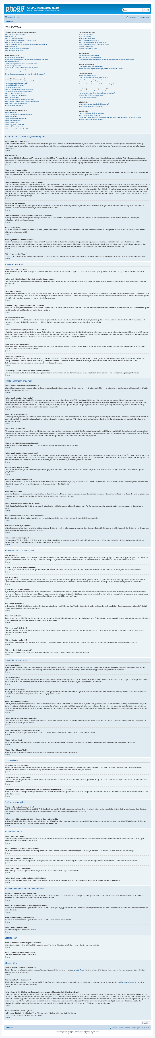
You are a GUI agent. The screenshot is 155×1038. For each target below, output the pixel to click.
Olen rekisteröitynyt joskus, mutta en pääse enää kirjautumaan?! (26, 44)
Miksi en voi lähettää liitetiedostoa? (16, 95)
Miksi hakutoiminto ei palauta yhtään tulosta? (93, 78)
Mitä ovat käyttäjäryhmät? (87, 38)
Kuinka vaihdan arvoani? (13, 72)
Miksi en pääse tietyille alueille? (15, 93)
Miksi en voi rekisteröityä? (13, 42)
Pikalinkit (10, 17)
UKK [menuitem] (18, 17)
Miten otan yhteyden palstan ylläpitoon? (92, 119)
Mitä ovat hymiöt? (10, 116)
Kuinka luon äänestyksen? (13, 87)
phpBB (76, 1031)
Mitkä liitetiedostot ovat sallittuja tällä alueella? (94, 104)
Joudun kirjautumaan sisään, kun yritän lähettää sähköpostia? (25, 74)
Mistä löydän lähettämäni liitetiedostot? (91, 106)
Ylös (8, 150)
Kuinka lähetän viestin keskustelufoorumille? (19, 81)
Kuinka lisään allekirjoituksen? (15, 85)
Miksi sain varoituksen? (12, 97)
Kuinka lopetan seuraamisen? (88, 97)
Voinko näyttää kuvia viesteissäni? (16, 118)
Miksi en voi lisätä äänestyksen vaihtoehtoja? (19, 89)
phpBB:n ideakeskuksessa (126, 982)
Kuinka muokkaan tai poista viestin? (16, 83)
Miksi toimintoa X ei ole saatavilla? (90, 115)
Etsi (144, 10)
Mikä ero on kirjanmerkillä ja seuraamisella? (93, 91)
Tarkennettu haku (148, 10)
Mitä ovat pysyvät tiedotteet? (14, 125)
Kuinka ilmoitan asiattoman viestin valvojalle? (19, 99)
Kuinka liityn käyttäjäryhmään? (89, 40)
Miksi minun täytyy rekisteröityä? (15, 34)
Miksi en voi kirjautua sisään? (14, 38)
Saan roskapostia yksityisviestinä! (90, 57)
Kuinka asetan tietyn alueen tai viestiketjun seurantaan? (97, 93)
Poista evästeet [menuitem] (125, 1028)
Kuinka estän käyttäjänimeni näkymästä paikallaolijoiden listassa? (26, 59)
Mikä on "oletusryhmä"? (86, 46)
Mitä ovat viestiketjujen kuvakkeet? (16, 129)
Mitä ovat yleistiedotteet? (13, 120)
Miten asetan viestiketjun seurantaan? (91, 95)
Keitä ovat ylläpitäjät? (86, 34)
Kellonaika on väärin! (12, 61)
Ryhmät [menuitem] (114, 1028)
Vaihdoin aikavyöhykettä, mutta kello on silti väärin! (21, 64)
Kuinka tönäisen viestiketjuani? (15, 105)
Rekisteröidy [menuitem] (133, 17)
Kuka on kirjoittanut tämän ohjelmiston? (91, 113)
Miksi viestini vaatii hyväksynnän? (16, 103)
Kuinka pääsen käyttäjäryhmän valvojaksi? (92, 42)
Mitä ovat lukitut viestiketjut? (14, 127)
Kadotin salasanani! (11, 46)
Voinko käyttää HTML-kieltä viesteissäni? (18, 114)
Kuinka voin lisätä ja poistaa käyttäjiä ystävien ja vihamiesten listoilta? (101, 68)
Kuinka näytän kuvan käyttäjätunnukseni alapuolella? (22, 68)
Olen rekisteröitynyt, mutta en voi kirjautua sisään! (21, 40)
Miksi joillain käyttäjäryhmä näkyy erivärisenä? (94, 44)
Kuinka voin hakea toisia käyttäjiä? (90, 82)
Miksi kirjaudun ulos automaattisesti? (17, 48)
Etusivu (10, 1028)
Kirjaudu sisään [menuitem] (145, 17)
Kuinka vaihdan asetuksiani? (14, 57)
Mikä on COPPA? (10, 36)
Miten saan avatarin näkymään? (15, 70)
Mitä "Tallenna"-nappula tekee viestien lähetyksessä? (22, 101)
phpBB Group (79, 970)
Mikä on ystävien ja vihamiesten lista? (91, 66)
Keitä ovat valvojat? (85, 36)
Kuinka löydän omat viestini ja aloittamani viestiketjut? (96, 84)
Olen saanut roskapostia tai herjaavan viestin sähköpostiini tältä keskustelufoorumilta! (106, 59)
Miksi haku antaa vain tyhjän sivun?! (90, 80)
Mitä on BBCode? (10, 112)
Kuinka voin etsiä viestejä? (87, 76)
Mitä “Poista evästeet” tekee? (14, 50)
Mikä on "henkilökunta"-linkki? (88, 48)
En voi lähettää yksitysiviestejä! (89, 55)
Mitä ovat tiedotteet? (11, 123)
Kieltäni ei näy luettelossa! (13, 66)
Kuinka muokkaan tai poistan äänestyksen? (19, 91)
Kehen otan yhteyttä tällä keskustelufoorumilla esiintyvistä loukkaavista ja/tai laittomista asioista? (110, 117)
